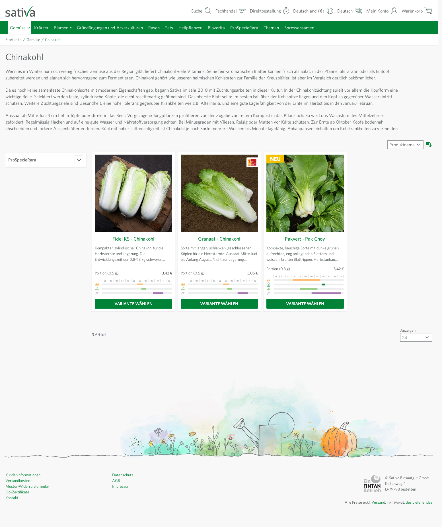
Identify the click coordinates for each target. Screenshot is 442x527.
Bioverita (228, 27)
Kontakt (12, 517)
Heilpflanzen (201, 27)
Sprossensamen (317, 27)
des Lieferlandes (417, 522)
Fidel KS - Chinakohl (133, 258)
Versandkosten (18, 500)
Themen (287, 27)
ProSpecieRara (258, 27)
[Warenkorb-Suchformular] (192, 10)
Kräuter (43, 27)
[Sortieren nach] (404, 164)
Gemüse (18, 27)
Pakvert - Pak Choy (305, 258)
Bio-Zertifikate (17, 511)
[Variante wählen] (133, 323)
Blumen (63, 27)
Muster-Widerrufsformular (28, 506)
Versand (373, 522)
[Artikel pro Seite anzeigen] (415, 357)
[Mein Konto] (380, 10)
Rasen (162, 27)
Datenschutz (123, 494)
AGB (116, 500)
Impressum (122, 506)
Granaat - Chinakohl (219, 258)
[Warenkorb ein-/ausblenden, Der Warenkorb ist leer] (416, 10)
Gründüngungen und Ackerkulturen (115, 27)
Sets (179, 27)
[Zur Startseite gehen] (23, 10)
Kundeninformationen (24, 494)
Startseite (13, 39)
